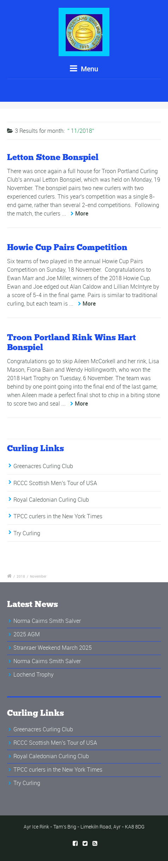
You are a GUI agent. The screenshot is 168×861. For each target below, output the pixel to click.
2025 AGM (26, 634)
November (38, 576)
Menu (84, 68)
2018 (21, 576)
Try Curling (26, 533)
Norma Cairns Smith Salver (47, 621)
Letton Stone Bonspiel (52, 157)
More (81, 213)
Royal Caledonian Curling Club (51, 499)
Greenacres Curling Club (43, 466)
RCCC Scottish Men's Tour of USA (55, 483)
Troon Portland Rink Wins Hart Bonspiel (71, 342)
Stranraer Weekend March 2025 (52, 647)
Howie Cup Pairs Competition (67, 247)
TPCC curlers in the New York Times (57, 516)
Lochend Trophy (33, 674)
